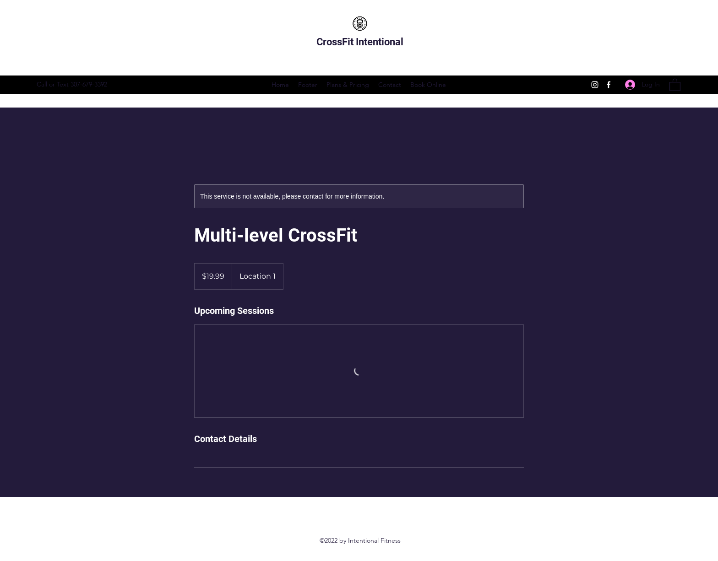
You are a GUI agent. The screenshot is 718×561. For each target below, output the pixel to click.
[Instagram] (594, 84)
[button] (674, 84)
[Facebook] (608, 84)
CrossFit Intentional (361, 42)
